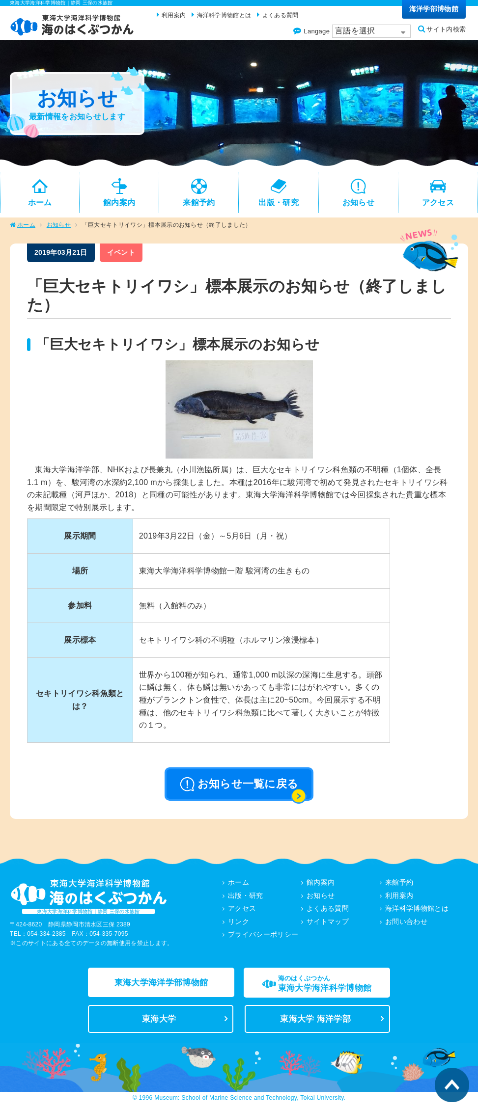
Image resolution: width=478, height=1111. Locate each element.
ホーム (26, 227)
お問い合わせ (406, 923)
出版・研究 (245, 898)
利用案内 (399, 898)
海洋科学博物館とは (417, 911)
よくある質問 (328, 911)
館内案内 (321, 885)
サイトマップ (328, 923)
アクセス (242, 911)
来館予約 (399, 885)
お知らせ (59, 227)
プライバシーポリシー (263, 936)
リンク (238, 923)
